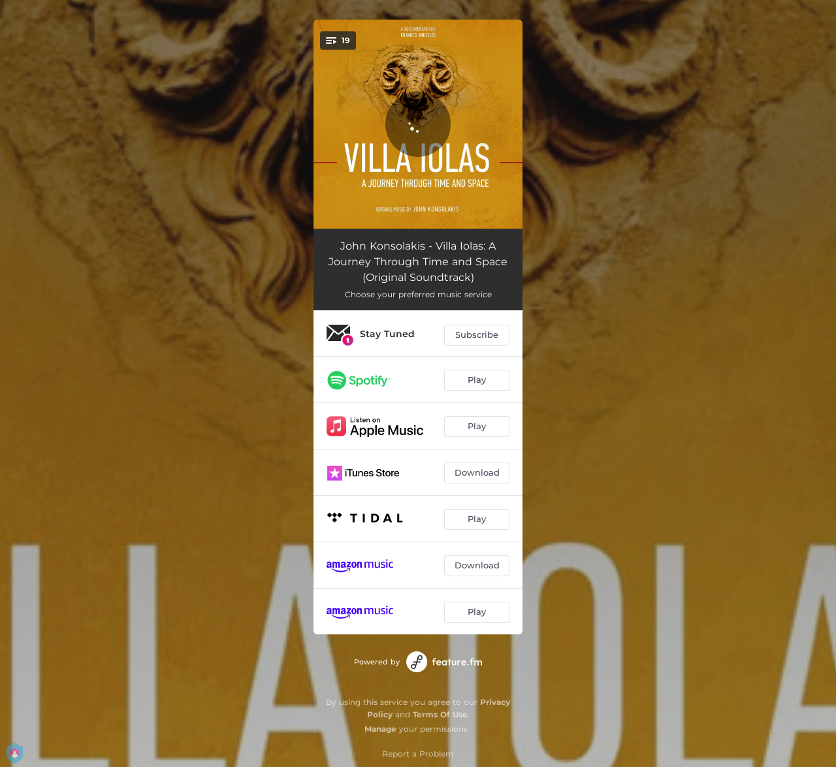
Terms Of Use (440, 714)
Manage (380, 729)
